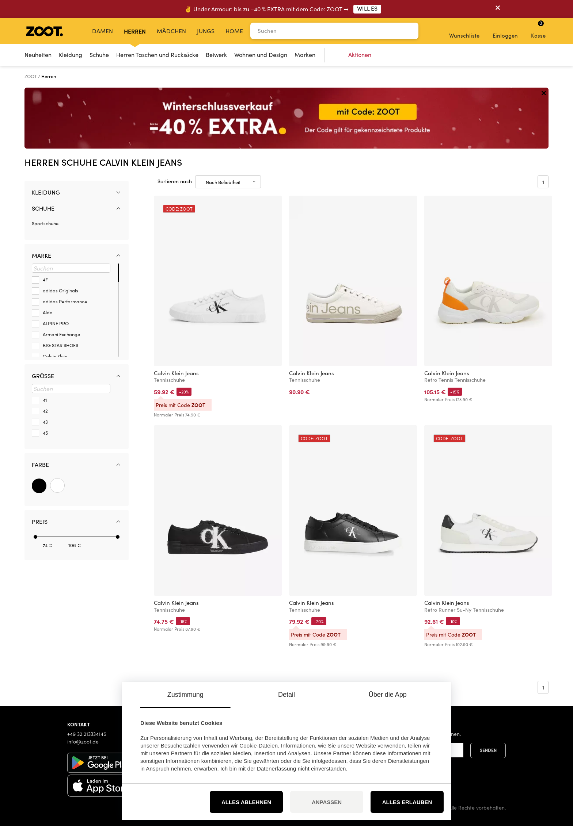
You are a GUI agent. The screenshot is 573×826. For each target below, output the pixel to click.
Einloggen (505, 30)
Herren (135, 31)
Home (234, 31)
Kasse (538, 29)
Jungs (206, 31)
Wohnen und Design (260, 54)
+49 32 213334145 (86, 733)
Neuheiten (38, 54)
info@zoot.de (83, 741)
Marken (305, 54)
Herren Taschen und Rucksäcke (157, 54)
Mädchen (171, 31)
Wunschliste (464, 30)
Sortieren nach (175, 181)
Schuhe (99, 54)
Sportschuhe (45, 223)
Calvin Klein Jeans (176, 373)
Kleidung (70, 54)
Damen (102, 31)
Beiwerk (216, 54)
